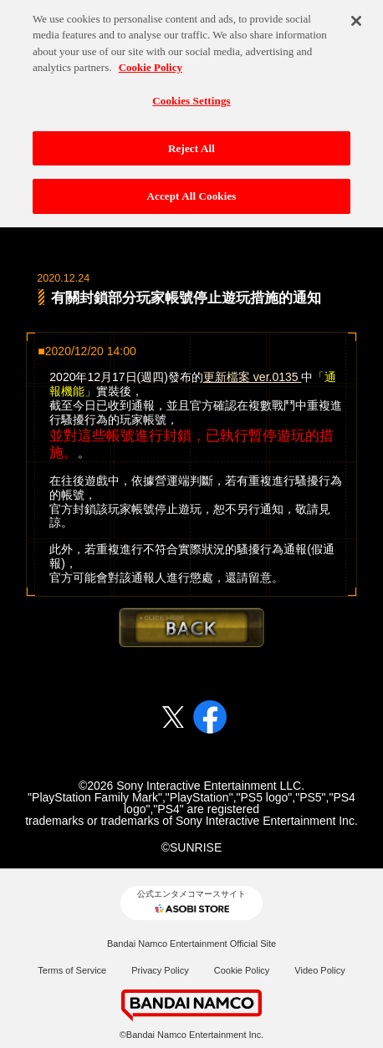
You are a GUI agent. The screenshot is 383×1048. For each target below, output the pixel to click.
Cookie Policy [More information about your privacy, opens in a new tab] (150, 63)
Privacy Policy (159, 970)
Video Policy (319, 970)
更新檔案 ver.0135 (252, 377)
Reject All (191, 143)
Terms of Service (72, 970)
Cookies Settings (191, 95)
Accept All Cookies (191, 191)
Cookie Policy (242, 970)
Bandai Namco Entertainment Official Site (191, 944)
